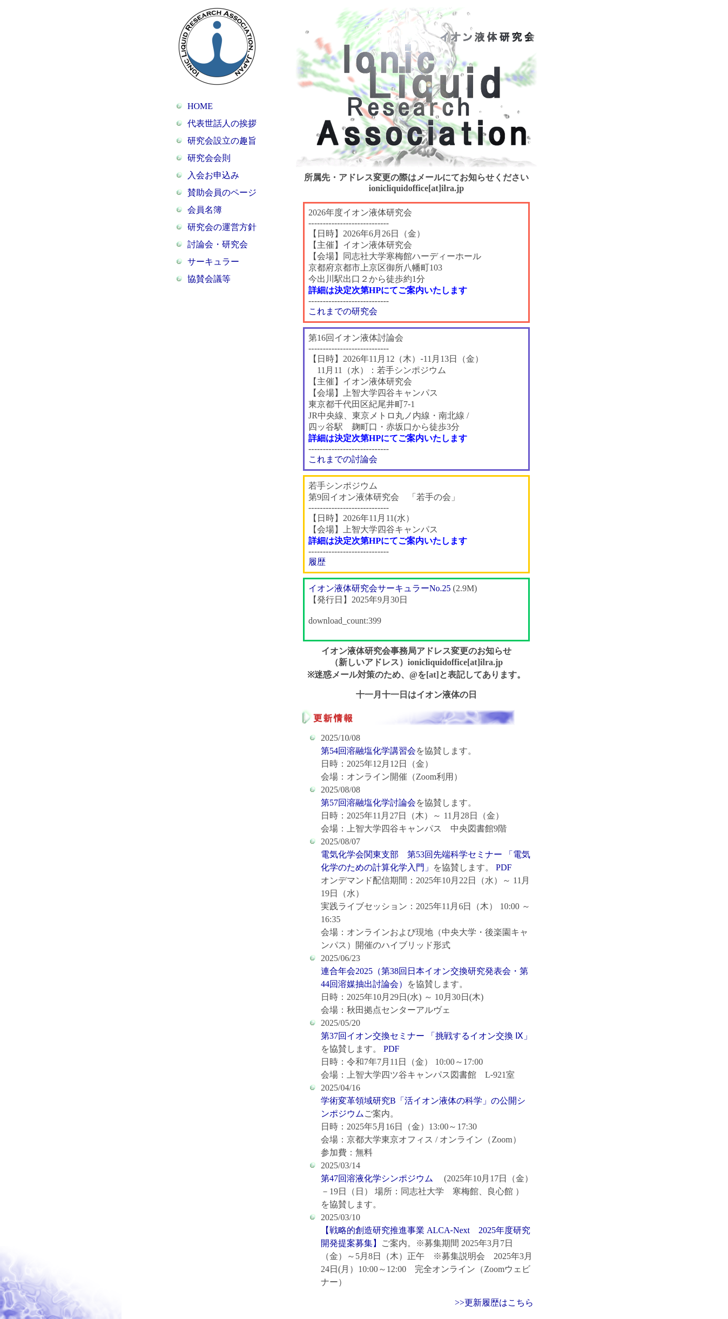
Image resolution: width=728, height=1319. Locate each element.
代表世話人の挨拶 (222, 123)
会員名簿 (204, 209)
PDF (502, 867)
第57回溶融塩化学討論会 (368, 802)
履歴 (317, 561)
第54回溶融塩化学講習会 (368, 750)
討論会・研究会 (217, 244)
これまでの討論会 (343, 459)
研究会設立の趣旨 (222, 140)
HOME (200, 106)
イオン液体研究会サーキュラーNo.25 (379, 588)
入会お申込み (213, 175)
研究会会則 (209, 158)
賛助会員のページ (222, 192)
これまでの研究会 (343, 311)
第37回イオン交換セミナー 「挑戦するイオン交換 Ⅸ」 (426, 1035)
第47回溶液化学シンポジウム (378, 1178)
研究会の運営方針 (222, 227)
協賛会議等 (209, 278)
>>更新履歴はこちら (494, 1302)
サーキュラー (213, 261)
